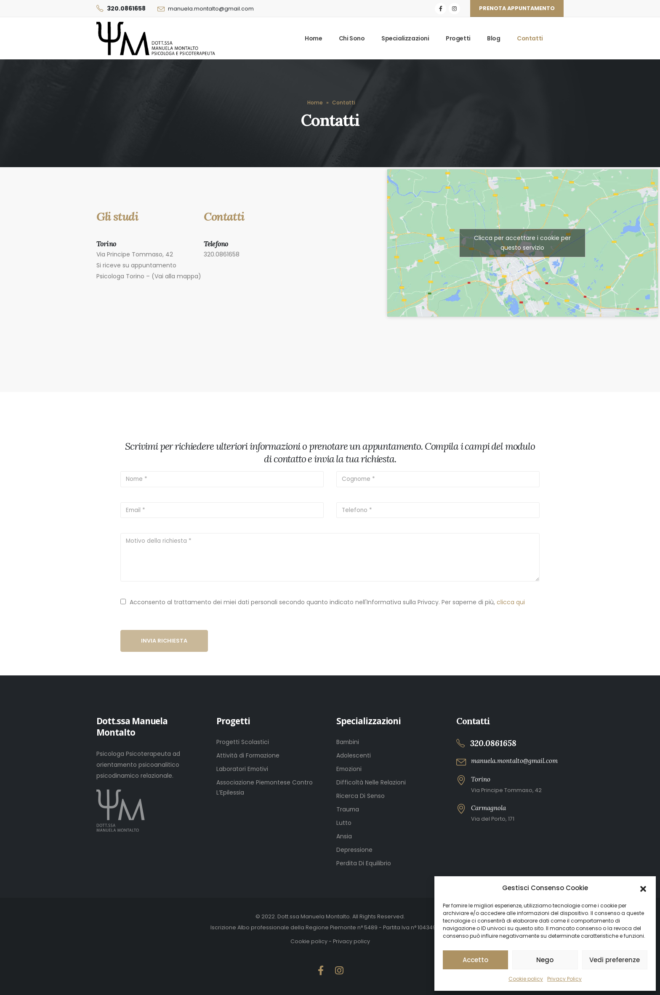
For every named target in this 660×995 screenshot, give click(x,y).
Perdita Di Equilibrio (363, 863)
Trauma (347, 809)
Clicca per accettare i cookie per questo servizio (522, 243)
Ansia (344, 836)
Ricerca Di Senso (360, 796)
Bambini (347, 742)
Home (313, 38)
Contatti (530, 38)
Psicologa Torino (120, 276)
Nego (545, 959)
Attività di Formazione (247, 755)
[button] (643, 888)
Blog (493, 38)
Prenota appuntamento (517, 8)
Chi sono (352, 38)
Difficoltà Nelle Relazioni (371, 782)
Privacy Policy (564, 978)
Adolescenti (353, 755)
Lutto (343, 823)
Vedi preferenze (614, 959)
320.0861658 (126, 8)
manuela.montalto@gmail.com (211, 8)
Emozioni (349, 769)
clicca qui (511, 602)
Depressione (354, 850)
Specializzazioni (405, 38)
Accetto (475, 959)
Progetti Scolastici (242, 742)
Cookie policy (525, 978)
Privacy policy (351, 941)
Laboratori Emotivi (242, 769)
